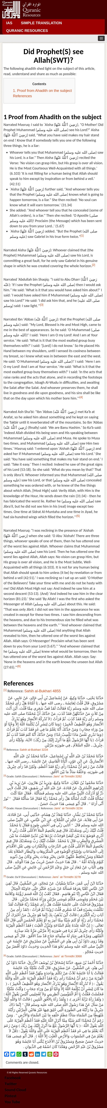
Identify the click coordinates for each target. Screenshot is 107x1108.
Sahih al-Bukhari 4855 (42, 691)
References (22, 96)
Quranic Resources (27, 31)
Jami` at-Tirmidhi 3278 (66, 877)
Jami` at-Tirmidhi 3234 (68, 808)
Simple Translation (41, 23)
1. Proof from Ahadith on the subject (42, 90)
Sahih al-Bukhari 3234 (34, 749)
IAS (9, 23)
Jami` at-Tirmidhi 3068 (67, 956)
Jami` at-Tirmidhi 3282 (67, 776)
